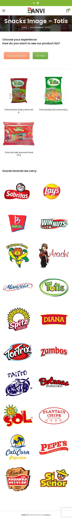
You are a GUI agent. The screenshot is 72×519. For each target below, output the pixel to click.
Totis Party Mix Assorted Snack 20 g (18, 153)
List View (40, 55)
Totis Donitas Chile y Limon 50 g (18, 111)
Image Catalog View (16, 55)
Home (24, 27)
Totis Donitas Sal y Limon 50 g (53, 110)
